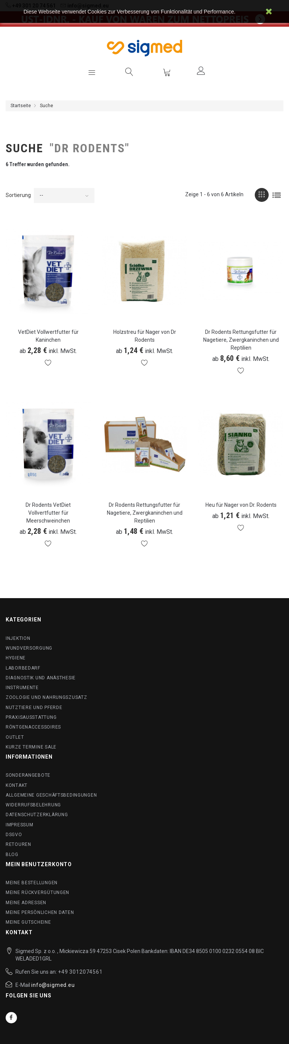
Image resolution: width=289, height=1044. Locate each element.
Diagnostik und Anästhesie (41, 677)
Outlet (15, 737)
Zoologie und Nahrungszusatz (46, 697)
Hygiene (16, 658)
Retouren (18, 844)
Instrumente (22, 687)
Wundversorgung (29, 648)
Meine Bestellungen (32, 882)
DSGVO (14, 834)
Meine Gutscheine (28, 922)
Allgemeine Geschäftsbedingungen (51, 795)
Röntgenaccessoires (33, 727)
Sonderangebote (28, 775)
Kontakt (16, 785)
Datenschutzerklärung (37, 814)
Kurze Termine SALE (31, 747)
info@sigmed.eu (53, 985)
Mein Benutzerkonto (39, 864)
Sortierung (18, 195)
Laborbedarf (23, 668)
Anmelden (201, 71)
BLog (12, 854)
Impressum (19, 824)
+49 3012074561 (80, 972)
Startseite (21, 105)
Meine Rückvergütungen (37, 892)
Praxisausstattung (31, 717)
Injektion (18, 638)
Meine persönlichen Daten (40, 912)
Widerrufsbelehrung (33, 805)
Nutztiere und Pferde (34, 707)
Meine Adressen (26, 902)
